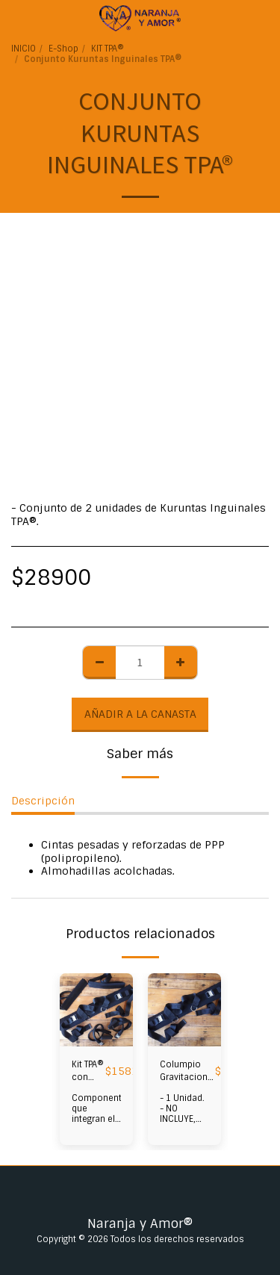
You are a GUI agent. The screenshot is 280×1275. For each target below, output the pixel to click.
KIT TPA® (107, 48)
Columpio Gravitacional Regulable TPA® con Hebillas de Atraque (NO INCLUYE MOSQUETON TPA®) (187, 1071)
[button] (16, 18)
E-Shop (63, 48)
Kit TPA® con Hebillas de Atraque (88, 1071)
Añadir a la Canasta (140, 714)
